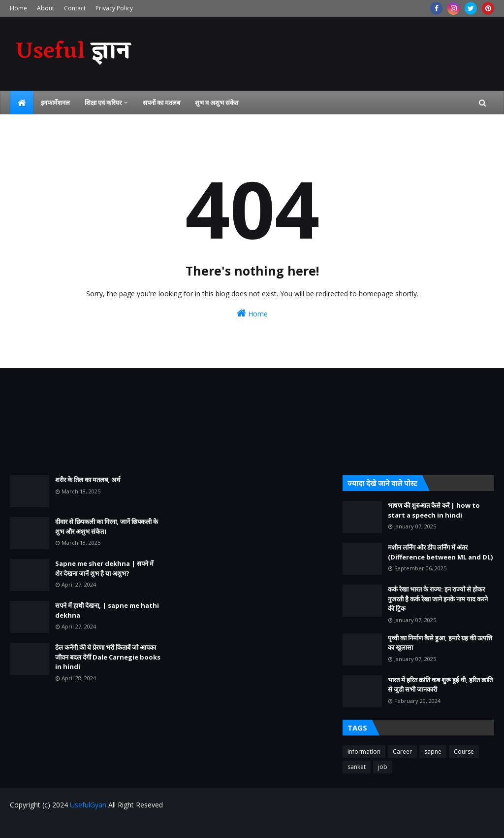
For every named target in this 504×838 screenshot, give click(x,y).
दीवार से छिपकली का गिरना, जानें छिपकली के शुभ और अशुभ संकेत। (106, 526)
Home (18, 8)
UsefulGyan (88, 804)
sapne (432, 751)
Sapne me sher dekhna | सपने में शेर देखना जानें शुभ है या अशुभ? (104, 568)
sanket (356, 767)
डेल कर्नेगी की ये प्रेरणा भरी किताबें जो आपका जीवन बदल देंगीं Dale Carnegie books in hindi (107, 657)
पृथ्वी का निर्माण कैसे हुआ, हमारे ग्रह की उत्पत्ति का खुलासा (440, 642)
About (45, 8)
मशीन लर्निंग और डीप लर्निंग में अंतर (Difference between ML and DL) (440, 552)
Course (464, 751)
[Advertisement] (85, 422)
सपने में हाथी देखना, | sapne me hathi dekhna (107, 610)
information (363, 751)
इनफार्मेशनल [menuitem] (55, 102)
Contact (75, 8)
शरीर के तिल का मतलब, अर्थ (87, 479)
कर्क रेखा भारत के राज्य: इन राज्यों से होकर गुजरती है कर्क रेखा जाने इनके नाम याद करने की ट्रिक (438, 599)
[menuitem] (21, 102)
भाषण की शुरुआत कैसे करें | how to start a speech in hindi (434, 510)
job (382, 767)
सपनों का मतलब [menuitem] (161, 102)
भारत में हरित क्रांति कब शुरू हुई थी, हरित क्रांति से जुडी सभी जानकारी (440, 684)
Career (402, 751)
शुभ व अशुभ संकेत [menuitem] (216, 102)
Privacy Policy (114, 8)
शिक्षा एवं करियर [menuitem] (103, 102)
